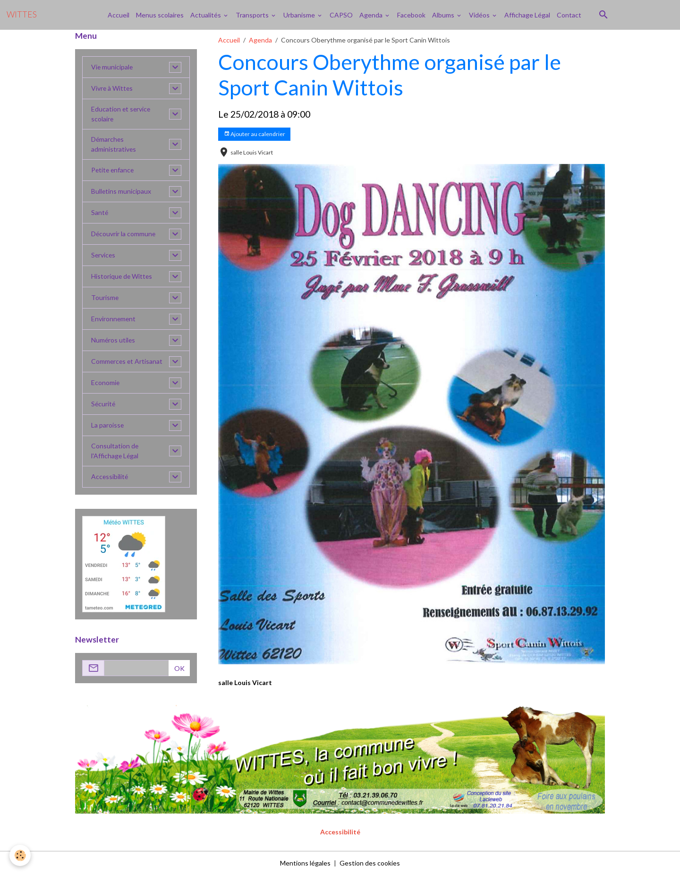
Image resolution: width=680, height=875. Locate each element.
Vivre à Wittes (112, 89)
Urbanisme (299, 15)
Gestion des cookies (370, 863)
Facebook (411, 15)
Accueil (118, 15)
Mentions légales (305, 863)
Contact (569, 15)
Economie (105, 383)
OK (179, 668)
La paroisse (107, 425)
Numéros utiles (113, 340)
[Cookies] (20, 855)
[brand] (22, 15)
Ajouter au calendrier (254, 133)
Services (103, 255)
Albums (444, 15)
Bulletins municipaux (121, 192)
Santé (100, 213)
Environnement (113, 319)
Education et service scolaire (121, 114)
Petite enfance (113, 170)
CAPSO (341, 15)
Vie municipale (112, 67)
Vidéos (480, 15)
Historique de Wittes (122, 277)
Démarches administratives (113, 145)
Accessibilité (110, 477)
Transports (253, 15)
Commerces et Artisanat (127, 362)
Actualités (206, 15)
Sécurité (103, 404)
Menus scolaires (160, 15)
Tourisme (105, 298)
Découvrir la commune (123, 234)
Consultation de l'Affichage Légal (115, 451)
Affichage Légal (527, 15)
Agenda (371, 15)
